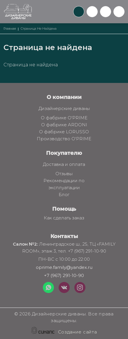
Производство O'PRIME (64, 139)
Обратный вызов (78, 11)
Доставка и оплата (64, 164)
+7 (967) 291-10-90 (64, 275)
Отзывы (64, 174)
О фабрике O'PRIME (64, 118)
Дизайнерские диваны (64, 109)
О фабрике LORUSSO (64, 132)
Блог (64, 195)
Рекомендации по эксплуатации (59, 184)
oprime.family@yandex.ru (64, 267)
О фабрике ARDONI (64, 125)
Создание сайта (77, 332)
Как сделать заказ (64, 218)
